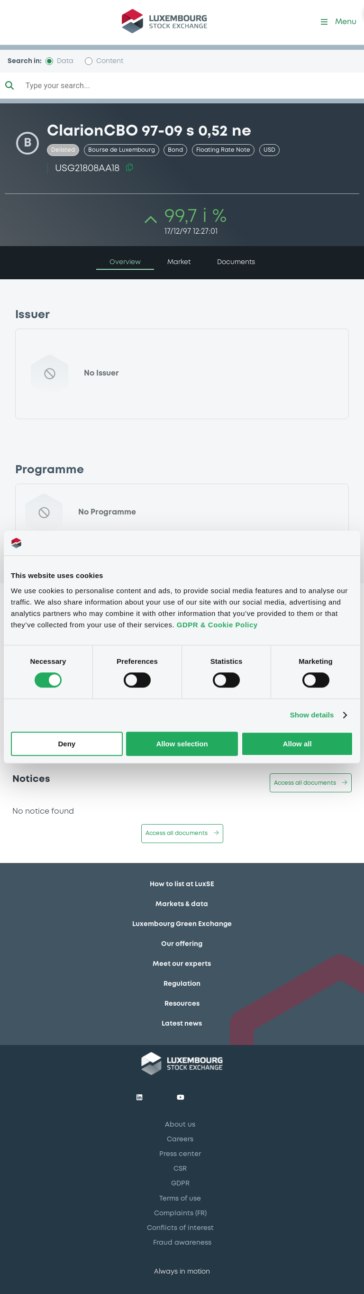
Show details (312, 715)
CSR (180, 1169)
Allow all (297, 744)
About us (180, 1125)
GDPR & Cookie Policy (217, 625)
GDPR (180, 1183)
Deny (66, 744)
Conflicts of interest (180, 1228)
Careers (180, 1139)
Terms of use (180, 1199)
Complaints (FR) (180, 1213)
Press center (180, 1154)
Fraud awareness (182, 1243)
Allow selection (182, 744)
